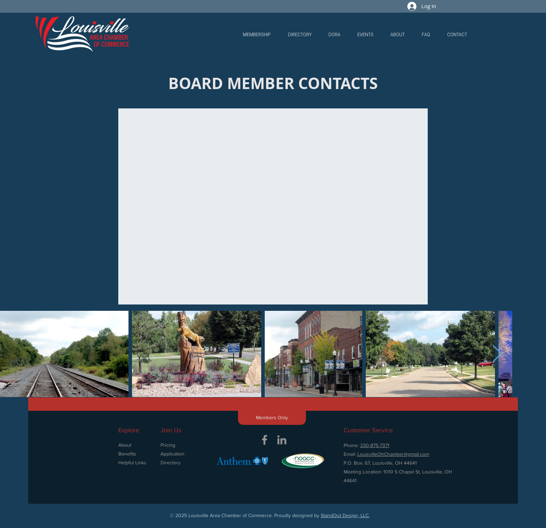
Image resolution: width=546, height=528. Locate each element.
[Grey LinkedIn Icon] (281, 439)
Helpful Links (132, 462)
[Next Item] (497, 354)
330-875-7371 (374, 445)
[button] (256, 35)
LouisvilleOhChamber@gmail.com (393, 454)
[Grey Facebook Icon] (264, 439)
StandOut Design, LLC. (345, 515)
